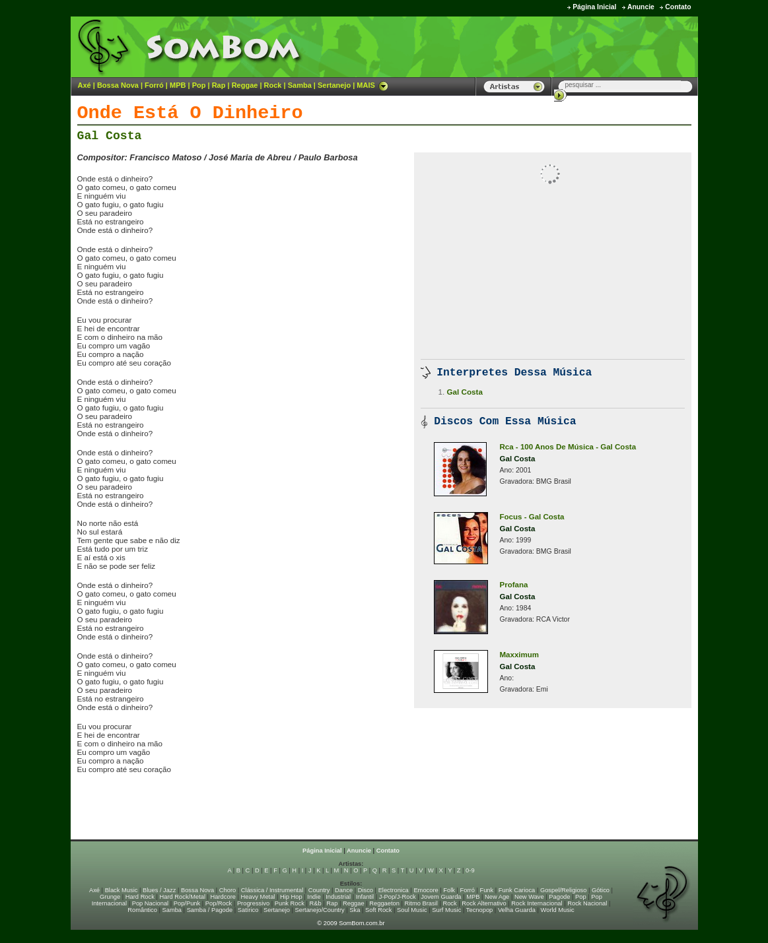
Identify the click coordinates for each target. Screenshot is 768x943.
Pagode (559, 897)
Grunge (110, 897)
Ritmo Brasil (421, 903)
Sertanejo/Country (320, 910)
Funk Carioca (517, 890)
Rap (219, 85)
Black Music (121, 890)
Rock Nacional (587, 903)
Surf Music (446, 910)
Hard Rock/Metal (182, 897)
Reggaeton (384, 903)
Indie (313, 897)
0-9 (470, 870)
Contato (678, 7)
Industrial (338, 897)
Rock (273, 85)
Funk (486, 890)
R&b (315, 903)
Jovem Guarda (441, 897)
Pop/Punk (187, 903)
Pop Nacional (150, 903)
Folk (449, 890)
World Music (558, 910)
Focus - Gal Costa (532, 517)
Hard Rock (140, 897)
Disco (365, 890)
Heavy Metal (258, 897)
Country (319, 890)
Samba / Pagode (210, 910)
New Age (497, 897)
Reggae (245, 85)
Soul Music (412, 910)
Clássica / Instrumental (272, 890)
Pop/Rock (218, 903)
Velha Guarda (517, 910)
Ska (354, 910)
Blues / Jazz (159, 890)
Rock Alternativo (484, 903)
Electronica (393, 890)
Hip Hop (291, 897)
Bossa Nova (118, 85)
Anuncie (640, 7)
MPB (178, 85)
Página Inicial (594, 7)
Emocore (425, 890)
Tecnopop (479, 910)
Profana (514, 585)
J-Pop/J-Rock (397, 897)
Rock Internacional (536, 903)
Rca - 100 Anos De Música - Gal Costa (568, 447)
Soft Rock (378, 910)
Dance (344, 890)
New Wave (529, 897)
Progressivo (253, 903)
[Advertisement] (533, 46)
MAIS (372, 85)
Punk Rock (289, 903)
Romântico (142, 910)
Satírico (248, 910)
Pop (199, 85)
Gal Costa (109, 136)
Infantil (365, 897)
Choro (227, 890)
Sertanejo (334, 85)
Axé (84, 85)
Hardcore (223, 897)
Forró (154, 85)
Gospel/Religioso (563, 890)
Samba (300, 85)
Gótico (601, 890)
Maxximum (520, 655)
